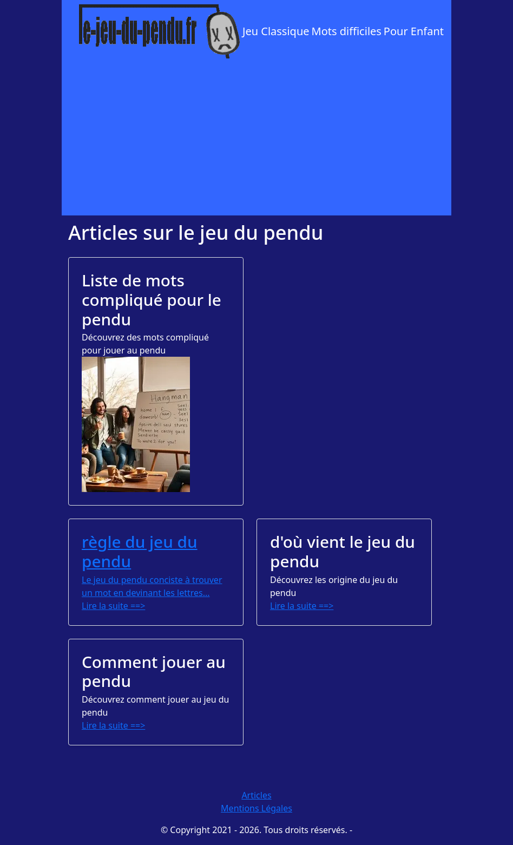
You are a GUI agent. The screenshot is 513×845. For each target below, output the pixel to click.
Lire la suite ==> (113, 606)
